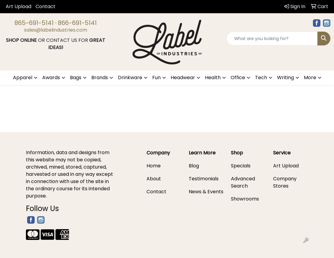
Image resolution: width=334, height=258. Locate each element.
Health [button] (213, 77)
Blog (194, 165)
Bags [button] (75, 77)
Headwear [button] (183, 77)
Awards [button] (51, 77)
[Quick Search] (272, 38)
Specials (240, 165)
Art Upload (18, 6)
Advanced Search (243, 182)
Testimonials (204, 178)
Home (154, 165)
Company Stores (285, 182)
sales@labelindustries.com (55, 29)
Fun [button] (156, 77)
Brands (99, 77)
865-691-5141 (34, 23)
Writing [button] (285, 77)
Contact (45, 6)
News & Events (206, 191)
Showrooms (245, 198)
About (154, 178)
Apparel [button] (22, 77)
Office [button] (238, 77)
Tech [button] (261, 77)
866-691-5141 (77, 23)
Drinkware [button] (130, 77)
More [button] (310, 77)
